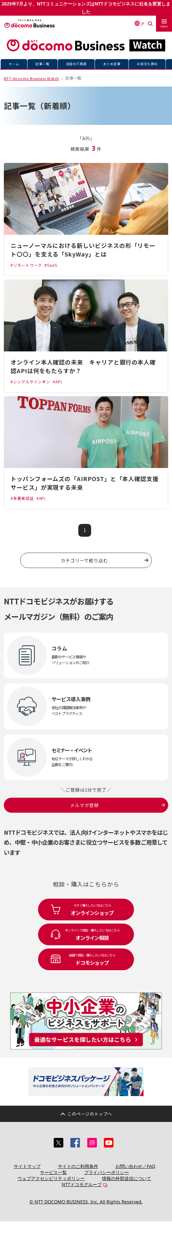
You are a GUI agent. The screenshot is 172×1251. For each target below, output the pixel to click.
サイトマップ (27, 1166)
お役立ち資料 (147, 63)
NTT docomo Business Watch (31, 78)
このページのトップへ (89, 1114)
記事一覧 (42, 63)
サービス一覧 (53, 1172)
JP (140, 20)
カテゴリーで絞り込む (84, 560)
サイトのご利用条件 (78, 1166)
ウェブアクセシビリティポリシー (51, 1178)
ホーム (14, 63)
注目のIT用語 (76, 63)
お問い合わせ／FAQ (135, 1166)
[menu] (164, 21)
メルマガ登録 (84, 805)
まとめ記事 (112, 63)
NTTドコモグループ (82, 1184)
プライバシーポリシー (106, 1172)
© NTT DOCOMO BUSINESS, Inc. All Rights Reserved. (86, 1202)
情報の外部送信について (126, 1178)
